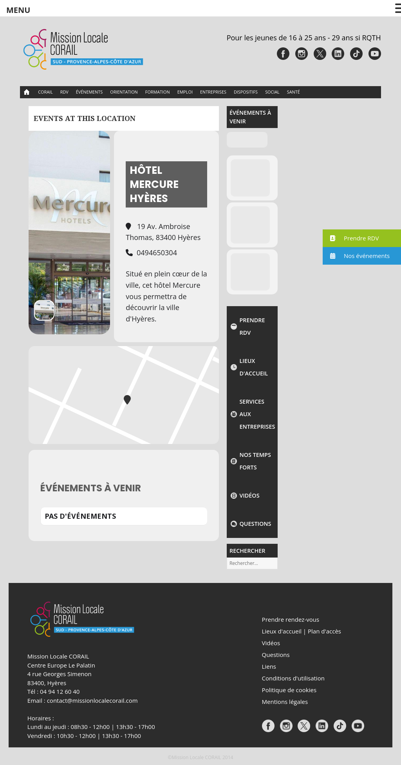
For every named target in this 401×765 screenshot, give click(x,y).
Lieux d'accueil (253, 367)
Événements (89, 92)
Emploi (185, 92)
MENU (18, 10)
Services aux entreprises (256, 414)
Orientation (123, 92)
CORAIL (45, 92)
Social (272, 92)
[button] (362, 238)
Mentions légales (285, 701)
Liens (269, 666)
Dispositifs (246, 92)
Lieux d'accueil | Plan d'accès (301, 631)
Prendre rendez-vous (290, 619)
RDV (64, 92)
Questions (255, 523)
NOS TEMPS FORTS (255, 461)
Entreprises (213, 92)
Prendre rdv (252, 326)
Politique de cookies (289, 690)
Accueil (27, 92)
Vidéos (249, 495)
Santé (293, 92)
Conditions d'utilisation (293, 678)
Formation (157, 92)
